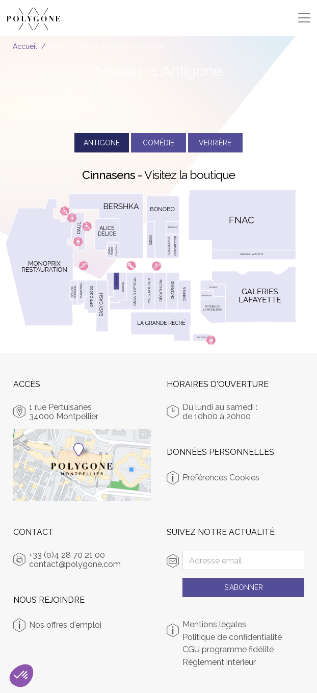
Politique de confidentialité (232, 637)
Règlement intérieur (219, 662)
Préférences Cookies (220, 477)
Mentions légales (214, 624)
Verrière (215, 143)
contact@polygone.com (75, 564)
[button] (21, 675)
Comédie (158, 143)
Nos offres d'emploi (65, 625)
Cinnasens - (158, 175)
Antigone (102, 143)
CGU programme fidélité (228, 649)
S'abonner (243, 587)
